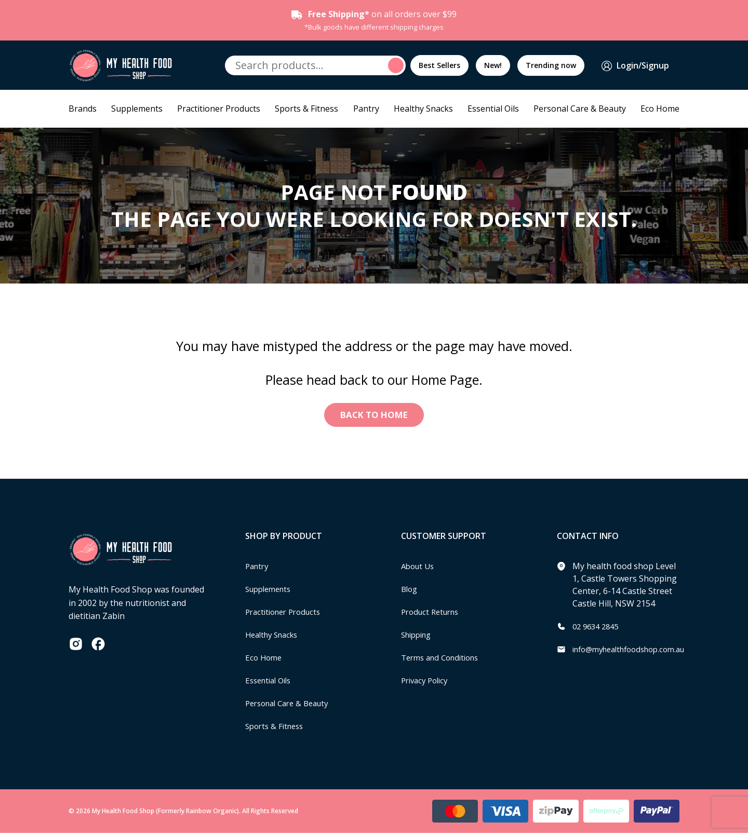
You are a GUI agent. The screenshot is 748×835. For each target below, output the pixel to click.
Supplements (137, 108)
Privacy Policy (427, 682)
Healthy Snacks (423, 108)
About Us (419, 568)
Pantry (366, 108)
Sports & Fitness (306, 108)
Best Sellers (439, 65)
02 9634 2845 (597, 628)
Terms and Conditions (444, 659)
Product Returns (433, 613)
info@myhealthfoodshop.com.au (635, 651)
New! (493, 65)
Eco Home (659, 108)
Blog (410, 591)
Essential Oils (493, 108)
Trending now (551, 65)
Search (397, 65)
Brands (83, 108)
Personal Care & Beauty (579, 108)
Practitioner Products (218, 108)
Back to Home (374, 416)
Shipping (418, 636)
